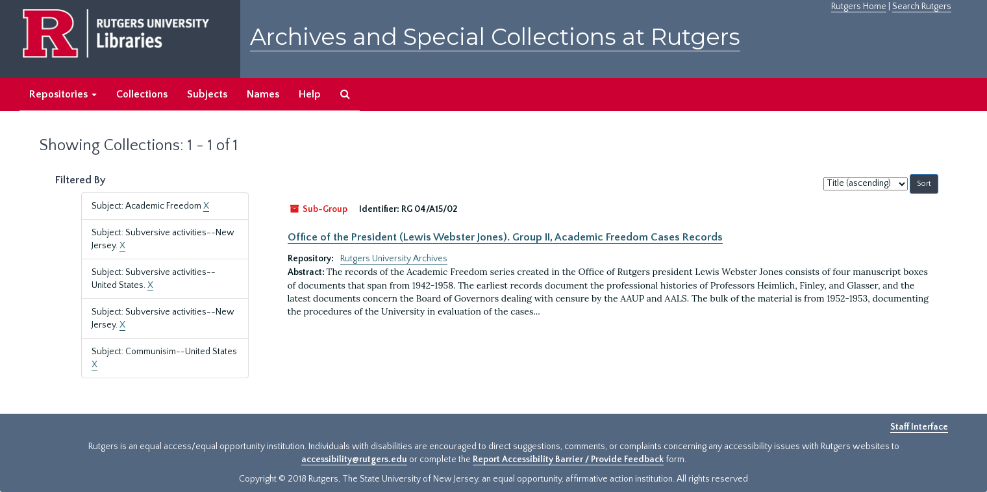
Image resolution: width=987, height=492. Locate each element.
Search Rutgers (921, 6)
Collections (142, 94)
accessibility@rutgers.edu (354, 459)
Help (310, 94)
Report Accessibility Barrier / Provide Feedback (568, 459)
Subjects (207, 94)
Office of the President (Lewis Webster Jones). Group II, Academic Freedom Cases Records (505, 237)
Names (263, 94)
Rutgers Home (858, 6)
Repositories (63, 94)
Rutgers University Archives (393, 258)
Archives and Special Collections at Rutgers (495, 37)
